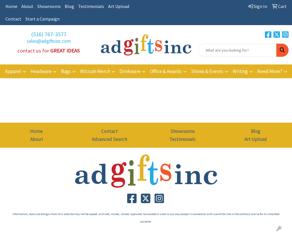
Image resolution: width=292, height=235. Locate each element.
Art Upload (118, 6)
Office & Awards (166, 71)
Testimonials (91, 6)
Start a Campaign (42, 19)
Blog (69, 6)
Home (11, 6)
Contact (13, 19)
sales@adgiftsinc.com (49, 41)
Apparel (13, 71)
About (27, 6)
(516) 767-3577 (48, 34)
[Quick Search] (237, 50)
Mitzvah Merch (95, 71)
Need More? (269, 71)
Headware (41, 71)
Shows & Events (207, 71)
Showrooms (49, 6)
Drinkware (130, 71)
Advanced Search (109, 139)
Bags (66, 71)
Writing (240, 71)
